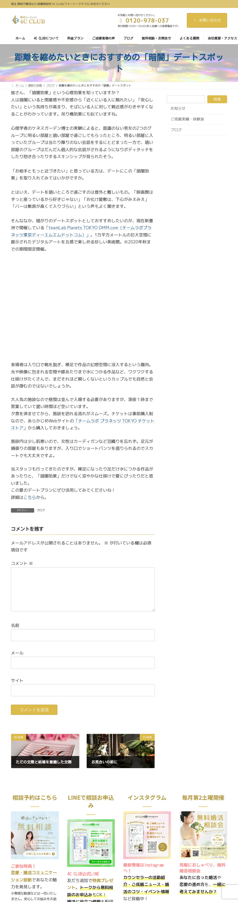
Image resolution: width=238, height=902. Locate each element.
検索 (217, 99)
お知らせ (178, 108)
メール (17, 660)
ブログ (40, 510)
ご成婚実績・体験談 (187, 119)
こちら (29, 497)
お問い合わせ (207, 20)
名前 (15, 633)
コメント (22, 563)
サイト (17, 688)
